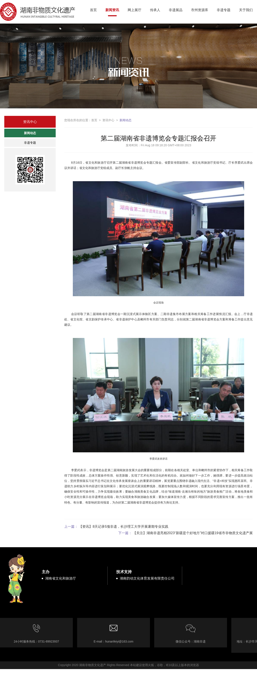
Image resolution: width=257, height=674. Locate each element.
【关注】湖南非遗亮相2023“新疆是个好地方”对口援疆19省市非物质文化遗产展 (193, 533)
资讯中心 (108, 120)
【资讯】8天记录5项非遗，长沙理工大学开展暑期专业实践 (123, 526)
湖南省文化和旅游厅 (60, 578)
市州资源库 (199, 10)
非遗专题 (223, 10)
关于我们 (246, 10)
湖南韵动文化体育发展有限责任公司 (147, 578)
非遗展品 (175, 10)
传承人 (155, 10)
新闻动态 (30, 133)
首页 (93, 10)
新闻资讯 (112, 10)
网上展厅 (134, 10)
